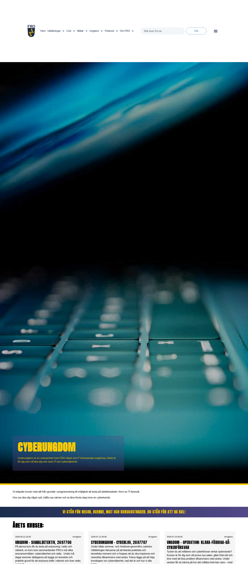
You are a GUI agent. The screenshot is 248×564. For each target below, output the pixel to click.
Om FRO (127, 31)
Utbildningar (56, 31)
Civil (71, 31)
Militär (82, 31)
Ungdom (96, 31)
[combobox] (163, 30)
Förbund (111, 31)
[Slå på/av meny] (216, 31)
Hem (43, 31)
